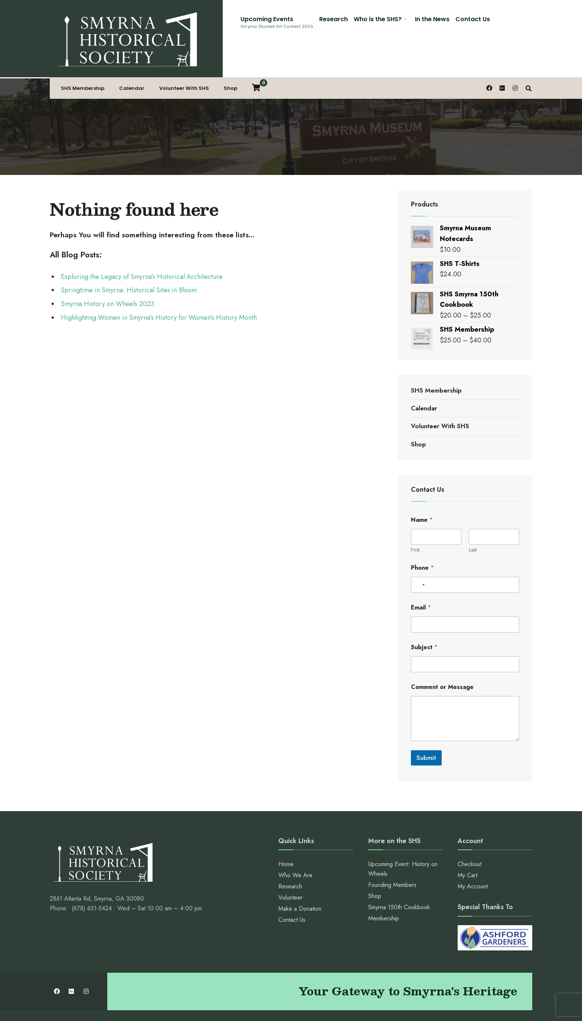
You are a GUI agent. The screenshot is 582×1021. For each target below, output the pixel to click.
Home (286, 831)
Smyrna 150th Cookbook (399, 875)
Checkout (469, 831)
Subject (424, 614)
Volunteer (290, 865)
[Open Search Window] (529, 56)
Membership (383, 886)
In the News (344, 19)
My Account (473, 854)
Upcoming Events (189, 22)
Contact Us (385, 19)
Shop (230, 57)
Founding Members (392, 852)
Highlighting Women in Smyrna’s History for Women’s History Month (159, 285)
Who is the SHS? (290, 19)
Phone (422, 535)
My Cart (467, 843)
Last (473, 517)
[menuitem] (293, 18)
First (415, 517)
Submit (426, 725)
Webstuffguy (369, 1006)
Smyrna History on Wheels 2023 (107, 271)
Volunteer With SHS (184, 57)
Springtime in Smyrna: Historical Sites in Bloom (129, 258)
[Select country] (419, 552)
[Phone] (465, 552)
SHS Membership (82, 57)
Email (421, 575)
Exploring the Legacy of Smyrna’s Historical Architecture (142, 244)
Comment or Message (442, 654)
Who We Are (295, 843)
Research (246, 19)
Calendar (131, 57)
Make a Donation (299, 876)
